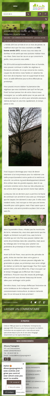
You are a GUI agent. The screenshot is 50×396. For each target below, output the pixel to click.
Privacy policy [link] (20, 392)
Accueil (7, 38)
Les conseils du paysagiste (22, 38)
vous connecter (17, 313)
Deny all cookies (14, 387)
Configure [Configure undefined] (9, 392)
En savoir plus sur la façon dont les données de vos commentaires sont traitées (24, 316)
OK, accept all (14, 382)
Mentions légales (31, 388)
